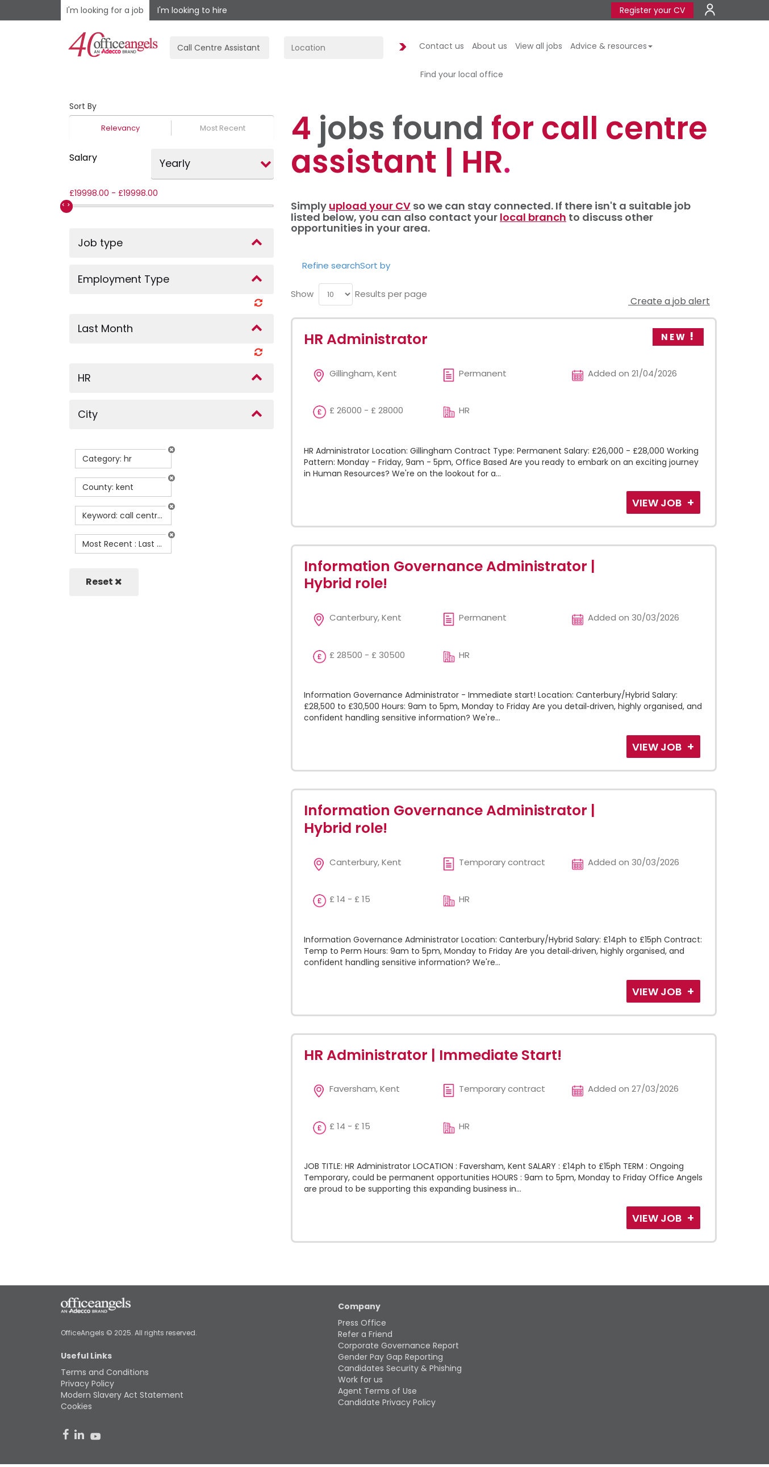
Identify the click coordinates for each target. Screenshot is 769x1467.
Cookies (76, 1406)
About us (489, 46)
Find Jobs (401, 47)
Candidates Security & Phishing (400, 1368)
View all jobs (538, 46)
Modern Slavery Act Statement (122, 1395)
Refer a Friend (365, 1334)
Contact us (441, 46)
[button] (171, 450)
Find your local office (461, 74)
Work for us (360, 1379)
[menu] (336, 294)
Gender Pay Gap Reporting (390, 1357)
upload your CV (370, 206)
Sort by (375, 265)
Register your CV (652, 10)
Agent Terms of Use (377, 1391)
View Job (658, 503)
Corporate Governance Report (398, 1345)
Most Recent (222, 128)
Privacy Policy (87, 1383)
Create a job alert (669, 301)
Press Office (362, 1322)
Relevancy (120, 128)
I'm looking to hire (192, 10)
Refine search (331, 265)
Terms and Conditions (105, 1372)
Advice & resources (611, 46)
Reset (104, 581)
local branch (533, 217)
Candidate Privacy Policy (387, 1402)
